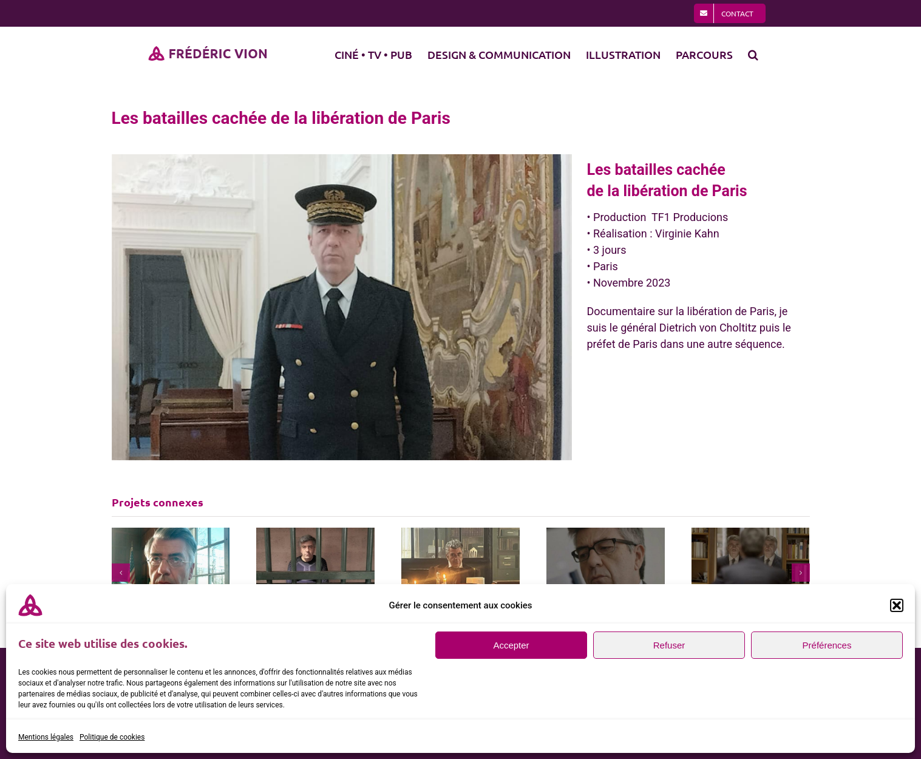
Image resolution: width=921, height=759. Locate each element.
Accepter (511, 645)
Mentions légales (45, 737)
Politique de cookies (112, 737)
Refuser (669, 645)
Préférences (827, 645)
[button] (897, 605)
